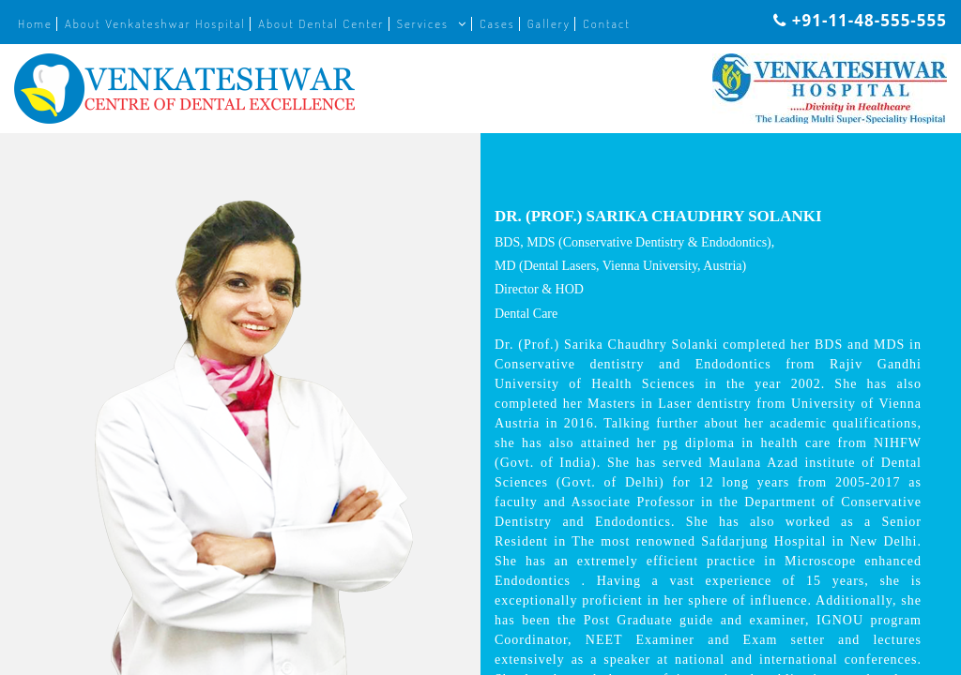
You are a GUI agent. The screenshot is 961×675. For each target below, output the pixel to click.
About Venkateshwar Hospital (155, 24)
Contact (607, 24)
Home (35, 24)
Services (423, 24)
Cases (497, 24)
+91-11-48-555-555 (860, 20)
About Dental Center (321, 24)
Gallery (549, 24)
